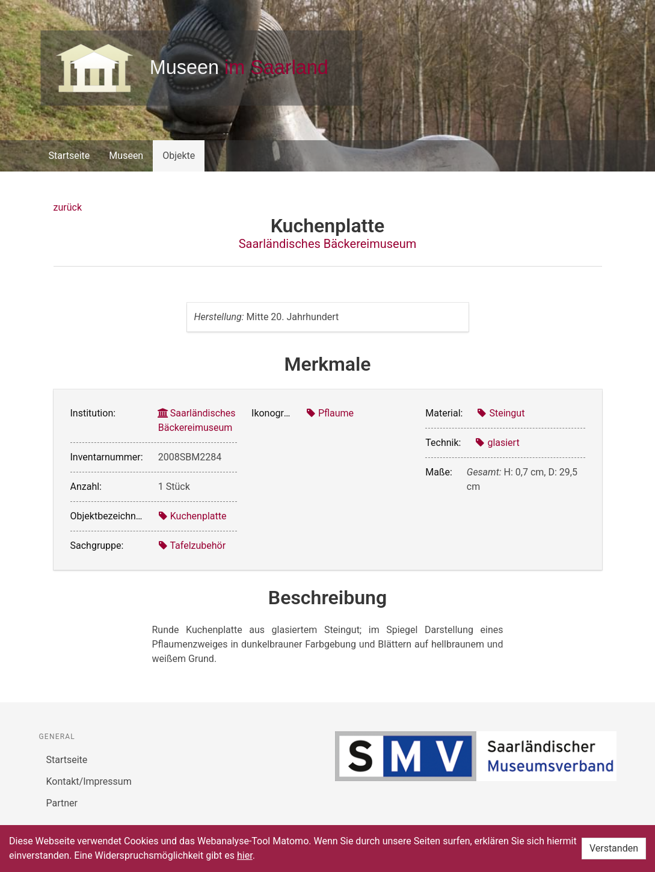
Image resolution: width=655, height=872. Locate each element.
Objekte (178, 155)
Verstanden (613, 848)
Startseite (69, 155)
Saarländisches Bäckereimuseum (328, 244)
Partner (62, 803)
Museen (126, 155)
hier (245, 855)
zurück (68, 207)
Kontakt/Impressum (89, 781)
